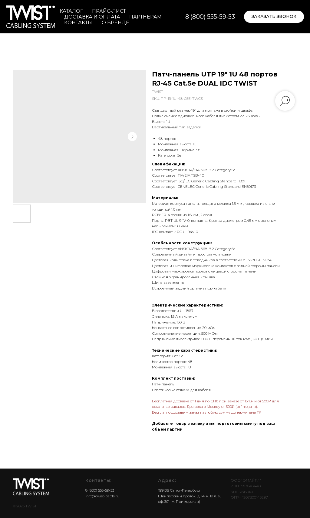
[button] (274, 17)
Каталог (71, 11)
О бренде (115, 22)
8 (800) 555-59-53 (210, 16)
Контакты (78, 22)
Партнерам (145, 17)
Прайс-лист (109, 11)
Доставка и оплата (92, 17)
